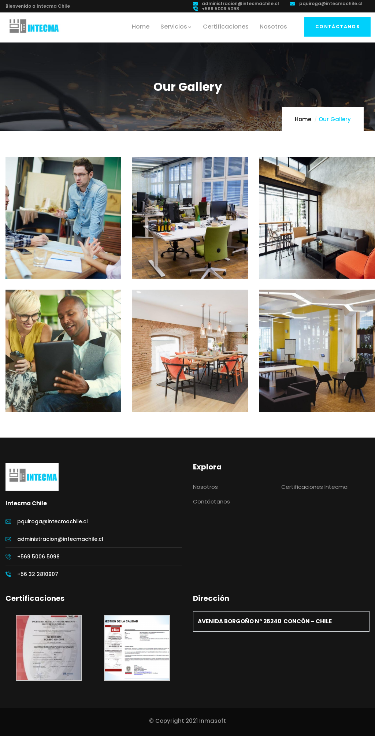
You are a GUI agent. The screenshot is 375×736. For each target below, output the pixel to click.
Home (303, 119)
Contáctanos (337, 26)
